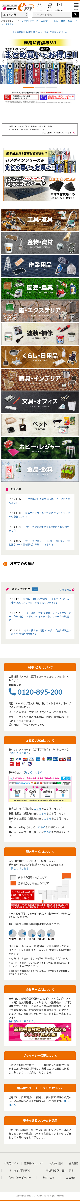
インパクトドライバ (29, 20)
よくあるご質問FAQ (19, 1170)
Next (76, 61)
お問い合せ (48, 1177)
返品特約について (33, 1163)
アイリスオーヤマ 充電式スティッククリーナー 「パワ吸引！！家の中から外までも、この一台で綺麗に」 (40, 616)
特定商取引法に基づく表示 (59, 1170)
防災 (56, 20)
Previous (3, 61)
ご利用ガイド (11, 1163)
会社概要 (70, 1177)
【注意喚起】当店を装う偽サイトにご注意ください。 (40, 32)
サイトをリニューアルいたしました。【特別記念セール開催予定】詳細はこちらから (39, 542)
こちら (37, 808)
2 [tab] (40, 88)
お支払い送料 (56, 1163)
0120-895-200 (35, 692)
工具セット (46, 20)
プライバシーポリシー (19, 1177)
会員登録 (73, 1163)
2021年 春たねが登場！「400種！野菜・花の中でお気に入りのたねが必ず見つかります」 (39, 600)
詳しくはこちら (20, 753)
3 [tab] (51, 88)
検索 (75, 15)
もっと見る (66, 589)
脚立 (70, 20)
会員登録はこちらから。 (22, 1021)
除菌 (63, 20)
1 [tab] (28, 88)
